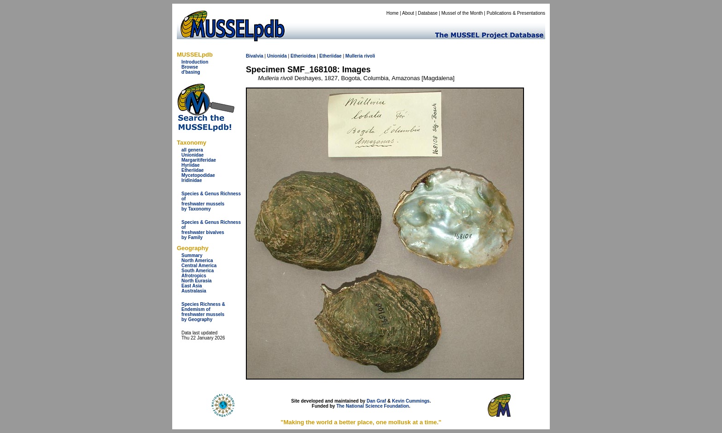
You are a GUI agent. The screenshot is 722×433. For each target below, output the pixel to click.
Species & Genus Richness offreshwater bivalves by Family (211, 230)
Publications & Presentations (516, 13)
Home (392, 13)
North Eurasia (196, 280)
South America (197, 270)
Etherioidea (303, 56)
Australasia (193, 290)
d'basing (190, 72)
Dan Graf (376, 401)
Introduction (194, 61)
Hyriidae (190, 165)
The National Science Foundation (372, 406)
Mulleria (354, 56)
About (408, 13)
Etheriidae (192, 170)
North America (197, 260)
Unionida (277, 56)
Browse (189, 67)
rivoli (369, 56)
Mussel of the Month (462, 13)
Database (428, 13)
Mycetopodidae (198, 175)
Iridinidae (191, 180)
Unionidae (192, 155)
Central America (198, 265)
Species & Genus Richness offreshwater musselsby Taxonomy (211, 201)
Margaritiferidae (198, 160)
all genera (192, 149)
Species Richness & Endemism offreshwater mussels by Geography (203, 312)
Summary (192, 255)
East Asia (191, 285)
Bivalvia (254, 56)
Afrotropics (193, 275)
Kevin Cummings (411, 401)
